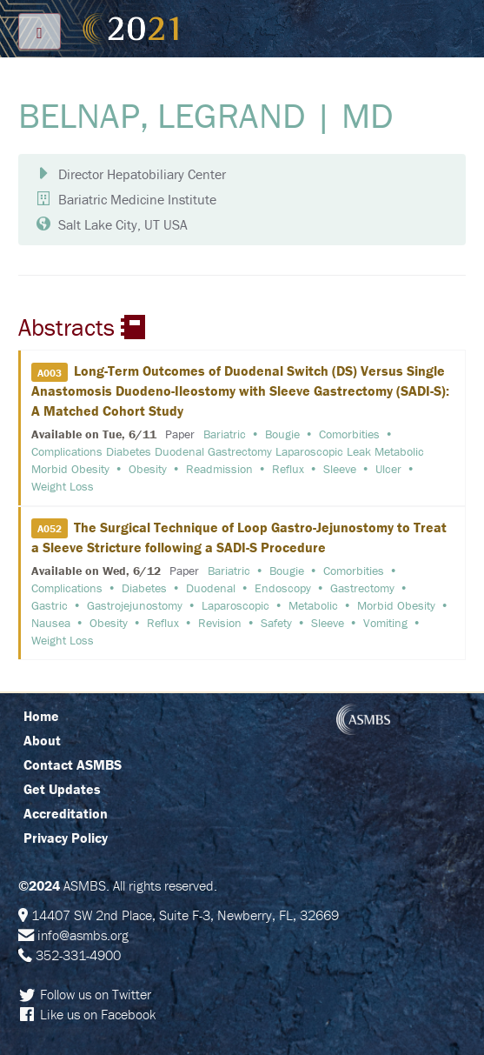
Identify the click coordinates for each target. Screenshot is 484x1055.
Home (41, 715)
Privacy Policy (65, 837)
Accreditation (65, 813)
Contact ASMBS (72, 764)
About (42, 740)
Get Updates (62, 789)
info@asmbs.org (83, 935)
